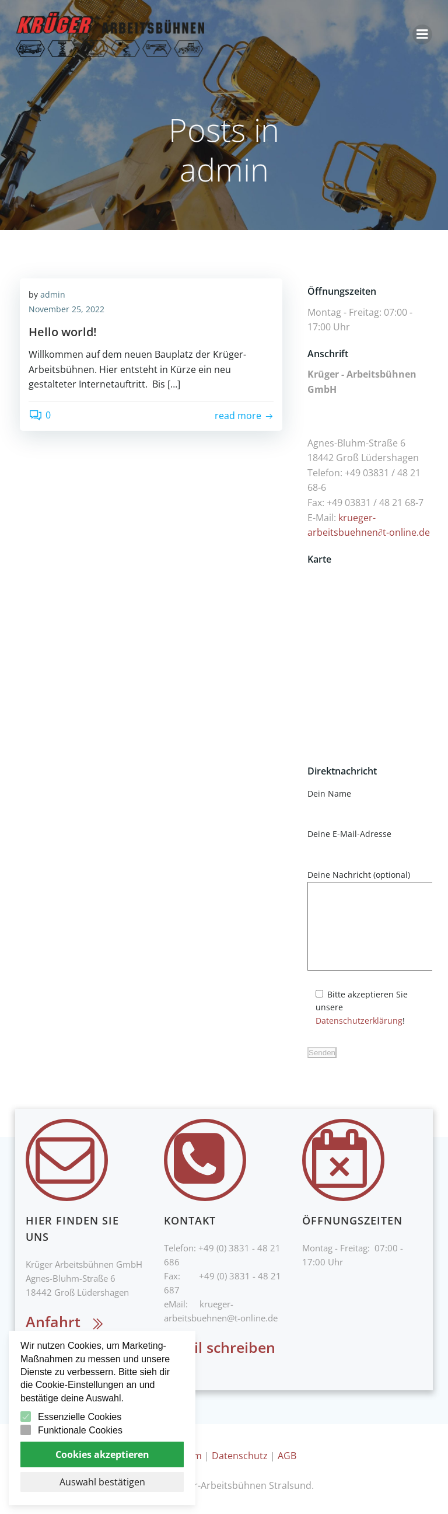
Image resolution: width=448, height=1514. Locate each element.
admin (52, 295)
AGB (287, 1452)
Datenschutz (240, 1452)
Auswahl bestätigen (102, 1481)
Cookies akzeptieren (102, 1454)
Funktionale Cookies (80, 1430)
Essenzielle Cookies (79, 1417)
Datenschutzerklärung (387, 1022)
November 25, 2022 (66, 310)
